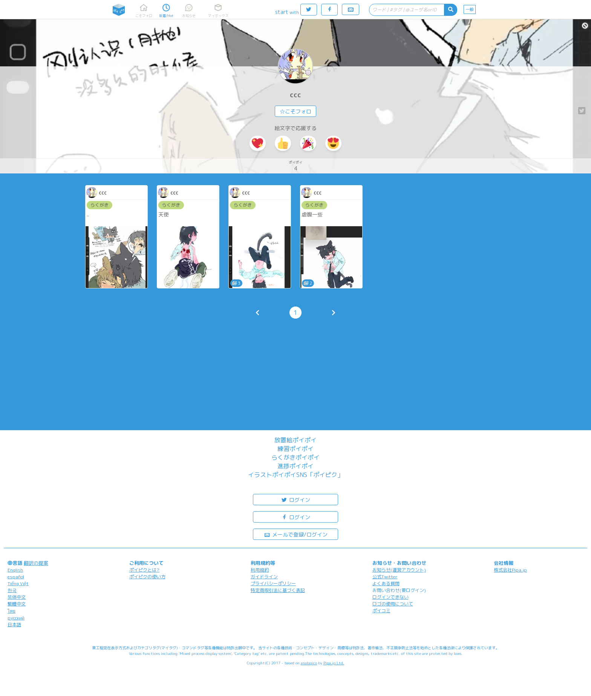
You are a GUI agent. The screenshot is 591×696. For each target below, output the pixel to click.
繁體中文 (17, 604)
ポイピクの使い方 (147, 576)
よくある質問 (386, 583)
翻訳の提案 (36, 563)
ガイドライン (264, 576)
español (16, 576)
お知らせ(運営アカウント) (399, 570)
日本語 (14, 624)
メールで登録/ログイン (296, 534)
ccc (295, 95)
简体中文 (17, 597)
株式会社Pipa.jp (510, 570)
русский (16, 618)
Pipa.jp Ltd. (333, 662)
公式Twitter (385, 576)
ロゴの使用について (392, 604)
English (15, 570)
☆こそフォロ (295, 111)
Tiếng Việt (18, 583)
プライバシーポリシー (273, 583)
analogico (309, 662)
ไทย (11, 611)
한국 (12, 590)
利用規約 (260, 570)
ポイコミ (381, 610)
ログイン (295, 499)
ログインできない (390, 597)
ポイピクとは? (144, 570)
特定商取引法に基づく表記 (278, 590)
